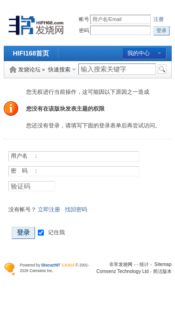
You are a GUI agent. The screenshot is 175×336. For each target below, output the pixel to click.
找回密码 (76, 209)
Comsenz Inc (40, 270)
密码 (84, 31)
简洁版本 (162, 271)
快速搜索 (59, 69)
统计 (144, 264)
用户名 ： (25, 156)
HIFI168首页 (31, 53)
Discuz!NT (51, 265)
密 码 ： (25, 171)
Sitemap (163, 264)
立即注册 (49, 209)
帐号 (84, 19)
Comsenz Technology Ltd (123, 271)
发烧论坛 (29, 69)
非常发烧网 (121, 264)
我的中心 (138, 53)
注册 (159, 19)
